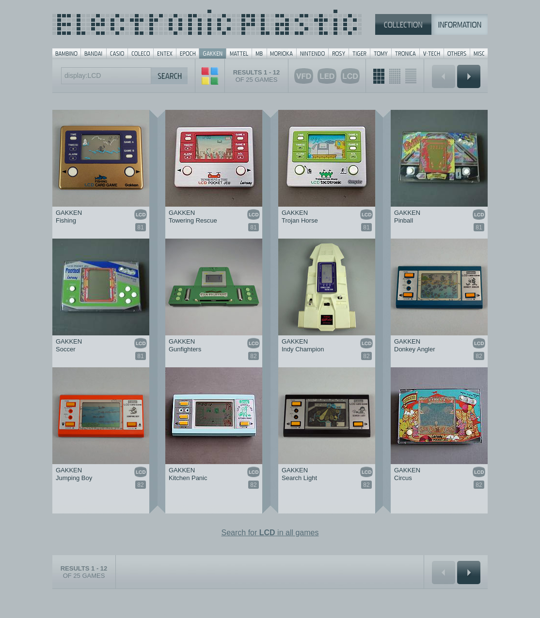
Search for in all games (270, 532)
